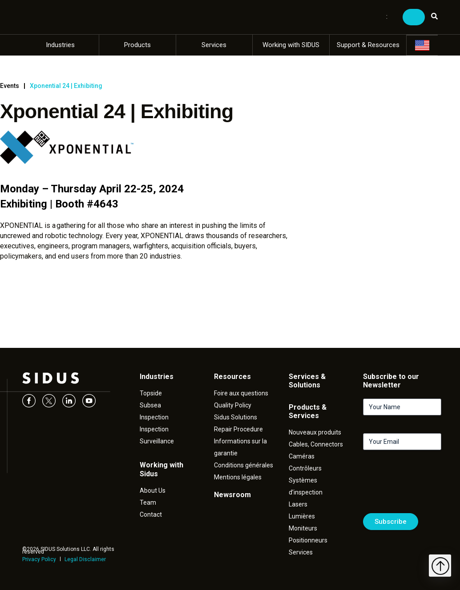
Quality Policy (232, 405)
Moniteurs (303, 528)
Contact (151, 514)
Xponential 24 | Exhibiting (66, 85)
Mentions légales (238, 477)
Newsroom (232, 494)
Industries (60, 45)
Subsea (150, 405)
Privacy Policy (39, 559)
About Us (152, 490)
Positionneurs (308, 540)
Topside (151, 393)
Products (137, 45)
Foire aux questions (241, 393)
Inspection (154, 417)
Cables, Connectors (316, 444)
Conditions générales (243, 465)
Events (9, 85)
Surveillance (157, 441)
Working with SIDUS (290, 45)
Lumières (302, 516)
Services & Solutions (307, 380)
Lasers (298, 504)
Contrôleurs (305, 468)
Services (214, 45)
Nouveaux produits (315, 432)
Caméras (302, 456)
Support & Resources (368, 45)
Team (148, 502)
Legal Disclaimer (85, 559)
